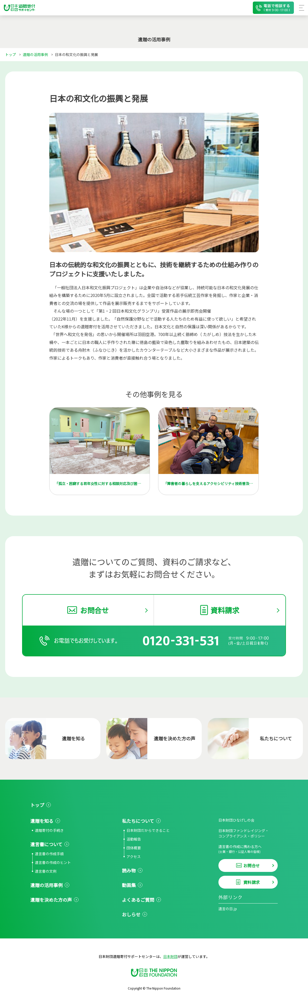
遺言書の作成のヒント (53, 862)
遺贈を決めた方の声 (51, 899)
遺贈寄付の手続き (49, 830)
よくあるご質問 (138, 899)
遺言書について (46, 844)
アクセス (134, 856)
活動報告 (134, 839)
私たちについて (138, 820)
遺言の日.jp (227, 908)
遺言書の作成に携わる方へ (248, 849)
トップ (10, 54)
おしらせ (131, 914)
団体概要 (134, 847)
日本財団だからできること (148, 830)
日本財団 (170, 956)
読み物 (129, 870)
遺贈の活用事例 (35, 54)
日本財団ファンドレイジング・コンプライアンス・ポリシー (243, 833)
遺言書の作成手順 (49, 853)
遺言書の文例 (45, 871)
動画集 (129, 885)
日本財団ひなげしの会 (236, 820)
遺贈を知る (41, 820)
